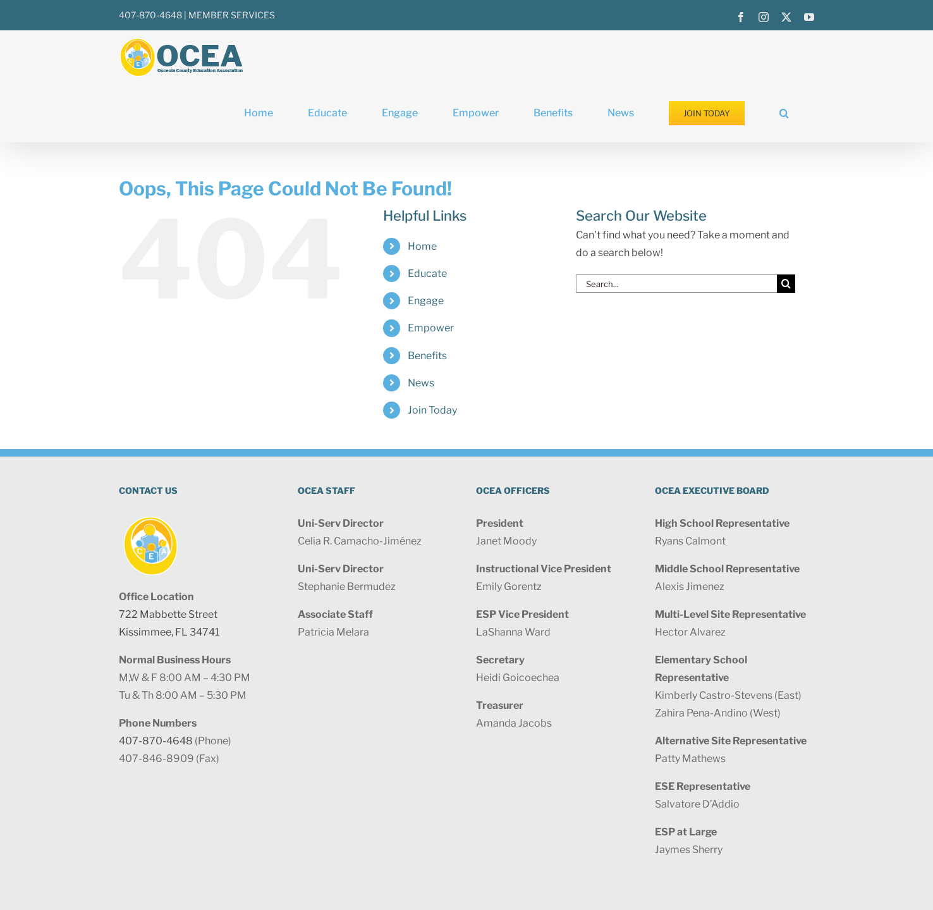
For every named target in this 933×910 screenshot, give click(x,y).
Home (422, 246)
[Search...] (676, 283)
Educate (427, 273)
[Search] (786, 283)
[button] (784, 113)
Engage (426, 301)
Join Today (432, 410)
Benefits (427, 356)
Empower (431, 328)
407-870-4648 (150, 14)
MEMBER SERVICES (231, 14)
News (421, 383)
